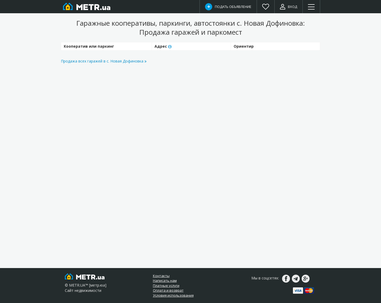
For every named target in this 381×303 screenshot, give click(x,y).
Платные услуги (166, 285)
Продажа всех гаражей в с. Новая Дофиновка (104, 61)
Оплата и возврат (168, 290)
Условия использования (173, 295)
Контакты (161, 275)
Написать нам (165, 280)
